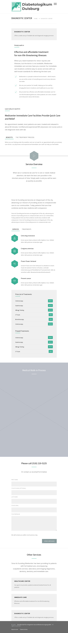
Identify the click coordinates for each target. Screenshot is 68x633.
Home (35, 18)
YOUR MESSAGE (15, 514)
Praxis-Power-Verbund (28, 261)
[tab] (9, 137)
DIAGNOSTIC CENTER (22, 613)
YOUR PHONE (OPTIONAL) (18, 488)
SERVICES (15, 229)
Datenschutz (24, 629)
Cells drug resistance (28, 236)
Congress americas (27, 248)
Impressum (14, 629)
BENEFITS (9, 137)
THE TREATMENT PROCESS (25, 137)
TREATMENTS (26, 229)
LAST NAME (14, 497)
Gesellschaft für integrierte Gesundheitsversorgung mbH (33, 624)
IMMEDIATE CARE (20, 597)
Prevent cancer (26, 278)
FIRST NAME (14, 480)
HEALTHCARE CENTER (22, 581)
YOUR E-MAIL (15, 505)
